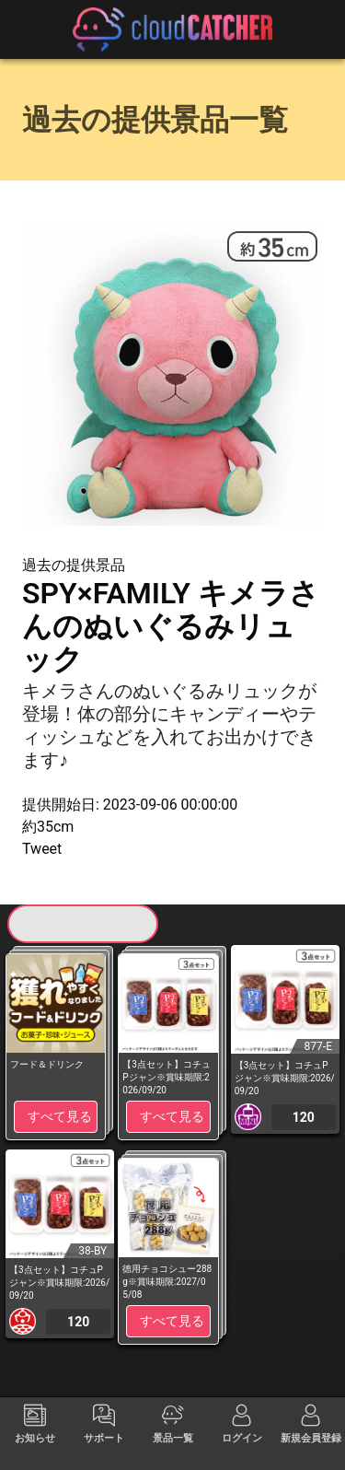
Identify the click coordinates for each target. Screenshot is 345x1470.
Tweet (42, 849)
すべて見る (60, 1116)
